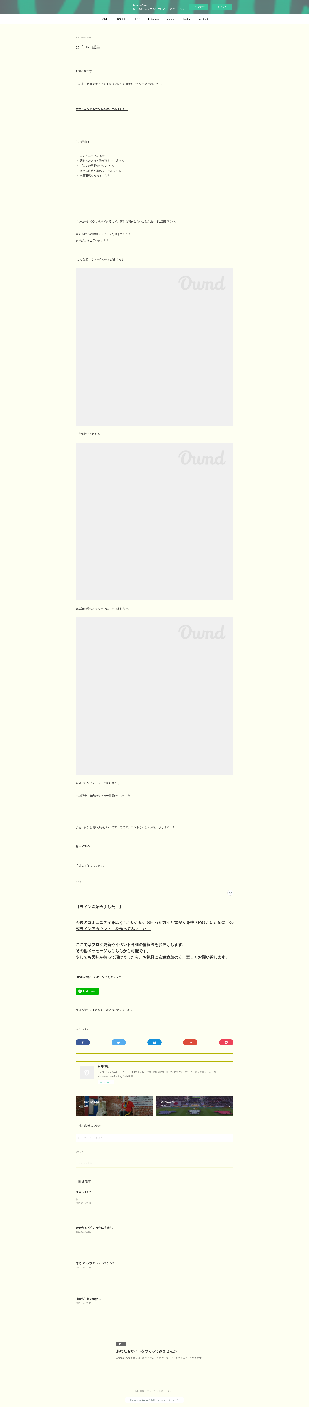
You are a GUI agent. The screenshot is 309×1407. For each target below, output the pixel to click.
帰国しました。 (85, 1192)
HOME (104, 19)
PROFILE (121, 19)
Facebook (203, 19)
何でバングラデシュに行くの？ (95, 1263)
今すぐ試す (198, 6)
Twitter (186, 19)
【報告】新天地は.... (88, 1299)
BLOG (137, 19)
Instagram (153, 19)
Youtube (171, 19)
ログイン (222, 7)
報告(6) (79, 882)
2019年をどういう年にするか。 (95, 1227)
